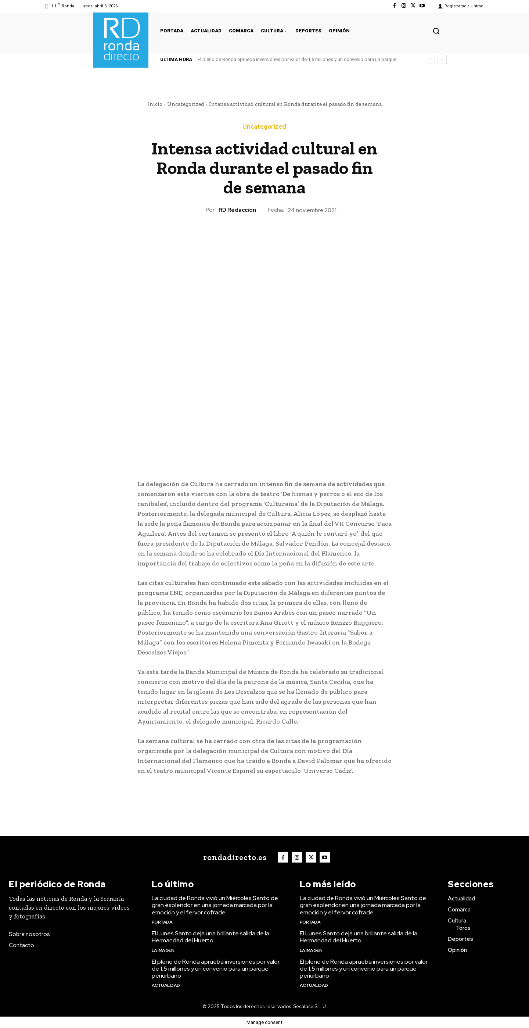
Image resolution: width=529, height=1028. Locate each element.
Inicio (154, 104)
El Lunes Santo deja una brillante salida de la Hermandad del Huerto (210, 936)
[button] (436, 31)
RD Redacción (237, 210)
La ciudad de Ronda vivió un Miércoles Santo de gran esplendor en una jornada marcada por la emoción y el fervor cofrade (215, 905)
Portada (162, 922)
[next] (442, 59)
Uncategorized (185, 104)
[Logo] (233, 857)
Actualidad (166, 985)
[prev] (430, 59)
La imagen (163, 950)
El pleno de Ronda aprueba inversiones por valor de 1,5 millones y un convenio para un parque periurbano (216, 968)
